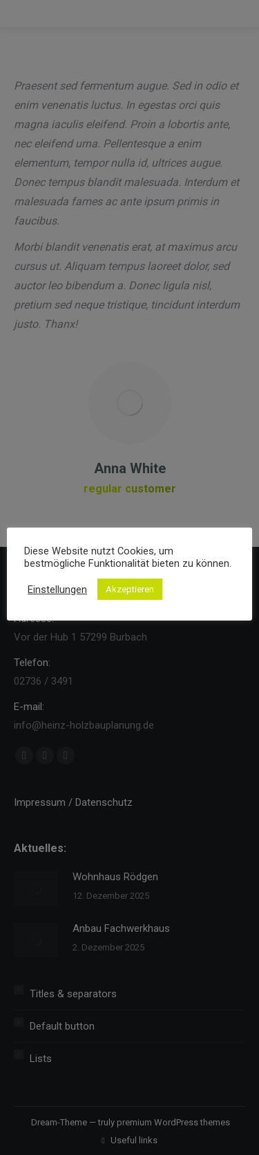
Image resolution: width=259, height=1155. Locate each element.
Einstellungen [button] (57, 589)
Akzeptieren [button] (130, 589)
